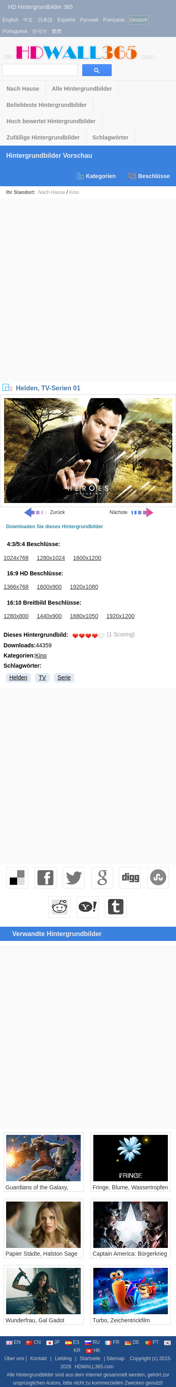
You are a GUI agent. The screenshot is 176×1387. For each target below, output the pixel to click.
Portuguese (14, 31)
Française (114, 20)
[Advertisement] (88, 290)
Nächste (132, 512)
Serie (64, 677)
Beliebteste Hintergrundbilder (47, 105)
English (10, 20)
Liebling (63, 1358)
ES (72, 1342)
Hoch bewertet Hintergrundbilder (51, 121)
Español (66, 20)
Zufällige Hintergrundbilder (43, 137)
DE (132, 1342)
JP (53, 1342)
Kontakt (38, 1358)
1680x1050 (84, 616)
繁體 (57, 31)
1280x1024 (51, 558)
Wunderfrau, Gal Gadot (35, 1320)
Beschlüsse (149, 176)
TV (42, 677)
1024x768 (16, 558)
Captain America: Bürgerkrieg (129, 1253)
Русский (89, 20)
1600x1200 (87, 558)
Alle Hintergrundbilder (82, 88)
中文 (28, 20)
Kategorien (96, 176)
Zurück (44, 512)
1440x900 (49, 616)
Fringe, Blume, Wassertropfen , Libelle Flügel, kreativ (130, 1190)
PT (151, 1342)
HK (93, 1350)
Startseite (90, 1358)
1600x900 (49, 587)
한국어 (39, 31)
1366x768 (16, 587)
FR (112, 1342)
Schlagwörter (110, 137)
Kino (74, 192)
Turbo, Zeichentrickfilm (121, 1320)
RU (92, 1342)
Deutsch (138, 20)
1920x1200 (120, 616)
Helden (18, 677)
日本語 (45, 20)
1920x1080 (84, 587)
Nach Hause (23, 88)
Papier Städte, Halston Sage (42, 1253)
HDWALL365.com (94, 1367)
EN (13, 1342)
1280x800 (16, 616)
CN (33, 1342)
